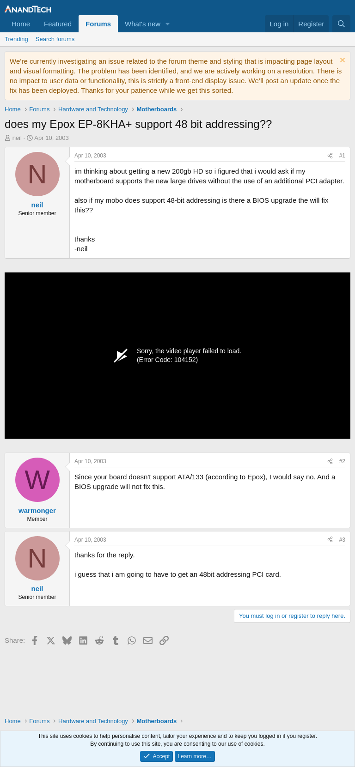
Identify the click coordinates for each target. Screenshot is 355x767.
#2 (342, 461)
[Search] (341, 23)
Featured (58, 24)
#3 (342, 540)
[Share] (330, 156)
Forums (98, 24)
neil (17, 137)
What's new (142, 24)
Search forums (55, 39)
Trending (16, 39)
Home (21, 24)
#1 (342, 155)
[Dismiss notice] (341, 61)
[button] (167, 23)
